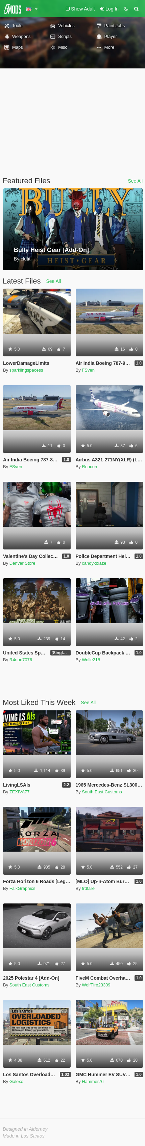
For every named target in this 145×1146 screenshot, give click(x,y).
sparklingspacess (26, 370)
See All (135, 181)
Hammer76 (92, 1081)
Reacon (89, 466)
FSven (88, 370)
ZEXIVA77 (19, 791)
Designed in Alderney (25, 1129)
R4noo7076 (20, 659)
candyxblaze (94, 563)
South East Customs (102, 791)
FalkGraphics (22, 888)
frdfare (88, 888)
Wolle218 (91, 659)
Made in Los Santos (24, 1136)
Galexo (16, 1081)
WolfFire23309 (96, 984)
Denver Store (22, 563)
